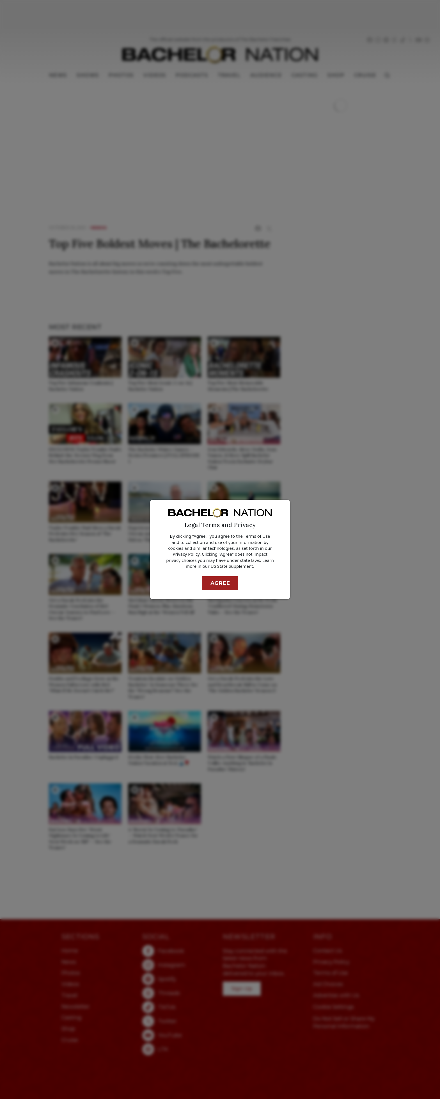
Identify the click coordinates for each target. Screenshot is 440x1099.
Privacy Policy (186, 554)
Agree (220, 583)
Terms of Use (257, 536)
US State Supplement (232, 566)
